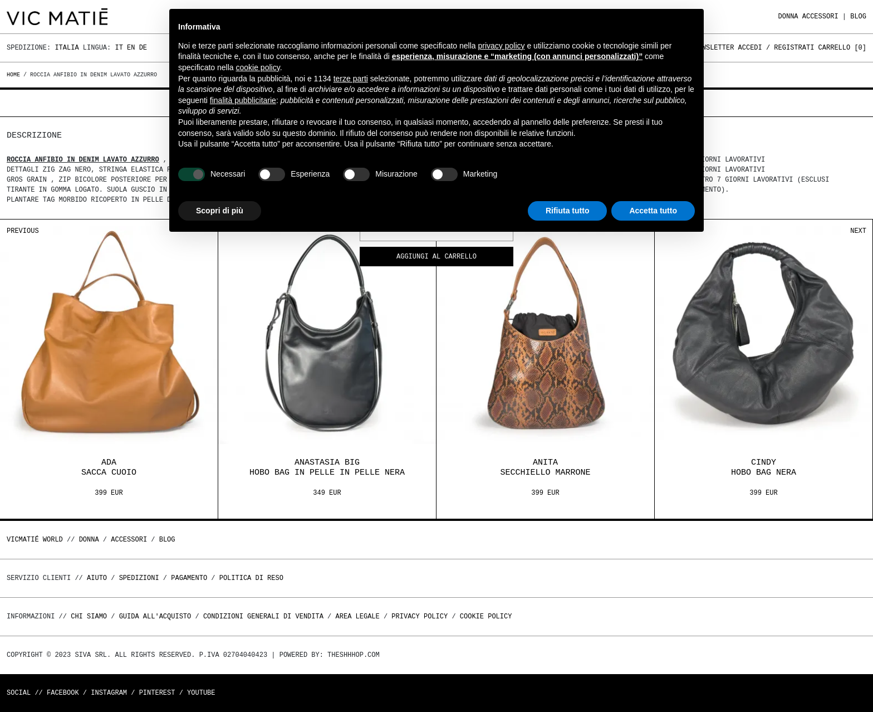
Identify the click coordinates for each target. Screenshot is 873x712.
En (131, 47)
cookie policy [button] (258, 67)
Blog (858, 16)
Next (858, 231)
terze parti (350, 78)
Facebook (63, 693)
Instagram (109, 693)
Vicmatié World (35, 539)
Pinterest (157, 693)
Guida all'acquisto (155, 616)
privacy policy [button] (501, 45)
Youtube (201, 693)
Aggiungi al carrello (436, 257)
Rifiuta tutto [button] (568, 210)
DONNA (788, 16)
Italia (67, 47)
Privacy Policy (419, 616)
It (118, 47)
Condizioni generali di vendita (263, 616)
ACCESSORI (820, 16)
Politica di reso (251, 578)
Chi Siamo (89, 616)
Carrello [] (842, 47)
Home (15, 75)
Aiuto (97, 578)
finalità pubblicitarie (243, 100)
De (143, 47)
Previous (23, 231)
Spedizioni (139, 578)
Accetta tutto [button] (653, 210)
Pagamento (189, 578)
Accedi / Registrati (776, 47)
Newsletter (714, 47)
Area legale (357, 616)
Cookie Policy (486, 616)
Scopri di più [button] (219, 210)
